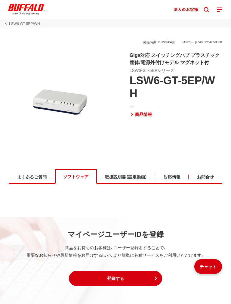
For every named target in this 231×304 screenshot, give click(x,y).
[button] (115, 278)
